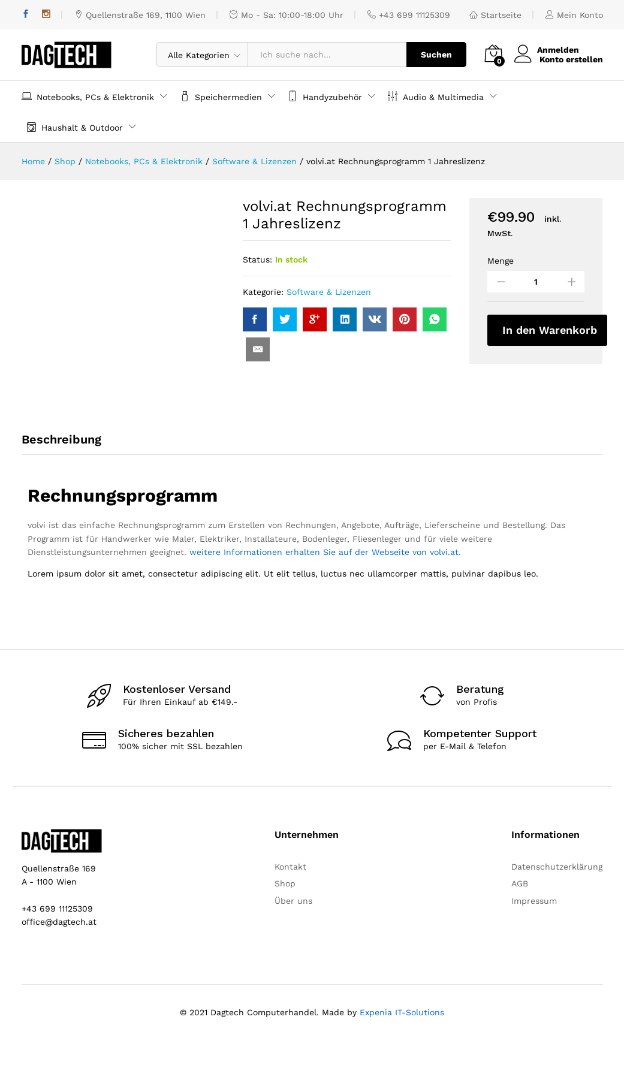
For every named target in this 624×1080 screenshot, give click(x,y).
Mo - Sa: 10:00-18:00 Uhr (286, 15)
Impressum (534, 940)
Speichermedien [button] (221, 96)
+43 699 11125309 (408, 15)
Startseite (495, 15)
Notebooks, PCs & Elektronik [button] (88, 96)
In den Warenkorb (549, 330)
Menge (500, 261)
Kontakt (290, 905)
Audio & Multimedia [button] (436, 96)
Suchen (436, 54)
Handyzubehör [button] (325, 96)
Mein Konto (574, 15)
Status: (257, 259)
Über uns (293, 940)
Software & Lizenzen (329, 292)
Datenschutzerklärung (556, 905)
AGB (519, 923)
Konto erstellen (571, 59)
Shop (285, 923)
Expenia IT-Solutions (402, 1052)
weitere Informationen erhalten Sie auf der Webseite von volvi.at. (325, 591)
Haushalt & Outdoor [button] (74, 127)
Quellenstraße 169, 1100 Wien (140, 15)
